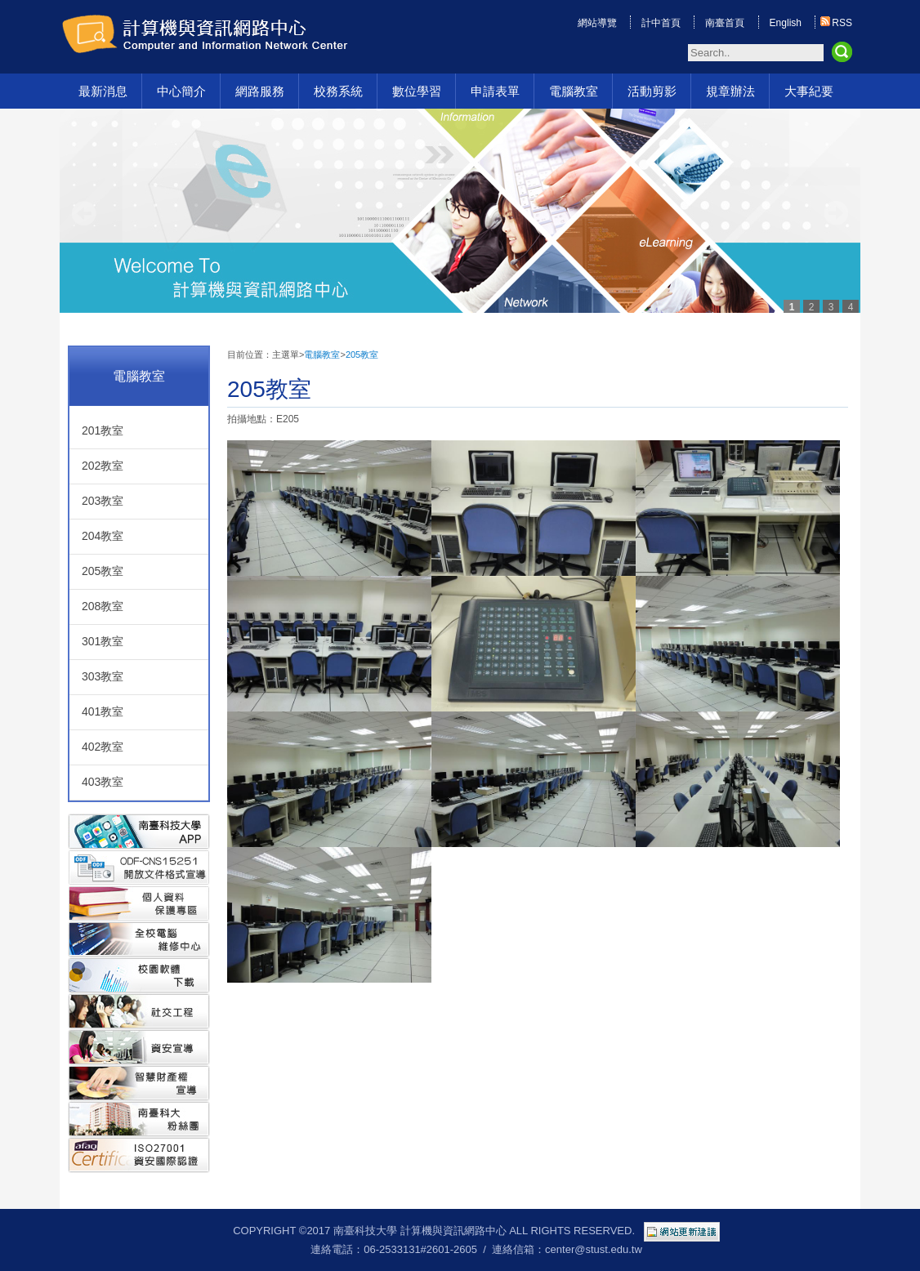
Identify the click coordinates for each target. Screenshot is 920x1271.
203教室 (102, 500)
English (786, 23)
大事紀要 (808, 91)
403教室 (102, 781)
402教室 (102, 746)
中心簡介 (181, 91)
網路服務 (259, 91)
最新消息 (102, 91)
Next (836, 213)
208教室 (102, 606)
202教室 (102, 465)
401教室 (102, 711)
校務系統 (338, 91)
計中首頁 (661, 23)
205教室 (102, 571)
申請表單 (495, 91)
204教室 (102, 535)
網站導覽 (597, 23)
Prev (84, 213)
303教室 (102, 676)
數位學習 (416, 91)
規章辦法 (730, 91)
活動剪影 (652, 91)
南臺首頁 (724, 23)
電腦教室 (573, 91)
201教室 (102, 430)
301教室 (102, 641)
